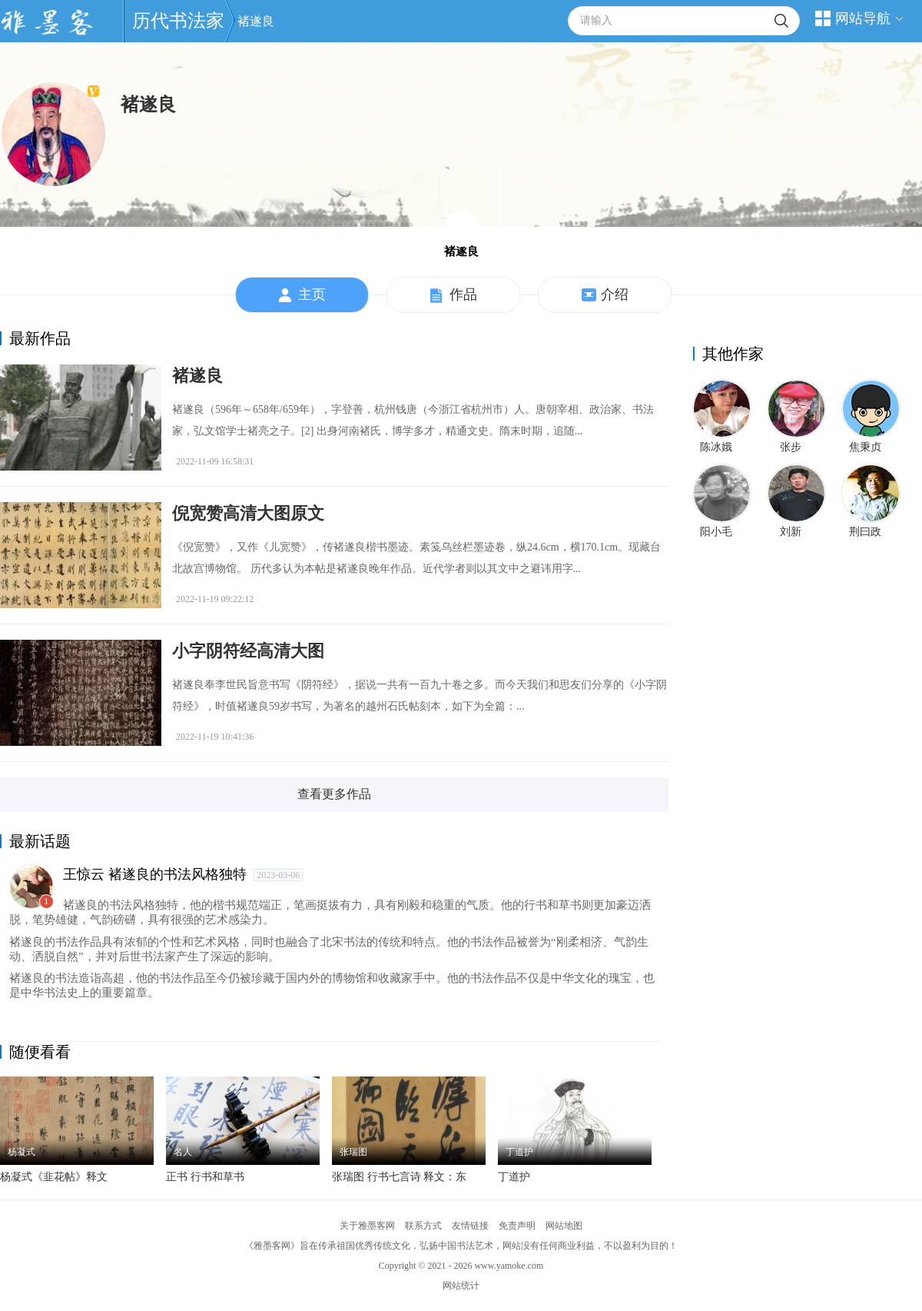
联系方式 (423, 1225)
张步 (790, 447)
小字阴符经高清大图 (248, 650)
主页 (302, 295)
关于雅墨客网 (367, 1225)
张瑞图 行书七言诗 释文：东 (399, 1177)
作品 (453, 295)
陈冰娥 (716, 447)
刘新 (790, 531)
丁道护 (514, 1177)
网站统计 (461, 1285)
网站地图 (564, 1225)
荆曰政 (865, 531)
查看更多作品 (334, 793)
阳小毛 (716, 531)
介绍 (605, 295)
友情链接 (470, 1225)
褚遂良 (255, 21)
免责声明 (517, 1225)
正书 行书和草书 (205, 1177)
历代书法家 (178, 21)
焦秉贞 (865, 447)
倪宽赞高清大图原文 (248, 513)
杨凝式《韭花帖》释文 (54, 1177)
